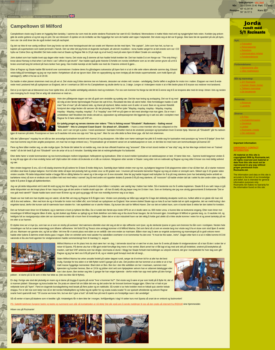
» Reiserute (245, 102)
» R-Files (244, 117)
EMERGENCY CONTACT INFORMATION (246, 148)
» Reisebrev (245, 50)
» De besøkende (248, 91)
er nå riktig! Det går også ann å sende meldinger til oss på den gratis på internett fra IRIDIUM (138, 304)
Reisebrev (27, 17)
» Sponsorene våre (249, 67)
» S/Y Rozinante (248, 82)
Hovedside (13, 17)
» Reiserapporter (248, 47)
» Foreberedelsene (249, 56)
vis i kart (259, 2)
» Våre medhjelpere (249, 71)
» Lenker (244, 126)
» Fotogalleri (246, 44)
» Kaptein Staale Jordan (251, 85)
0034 (12, 1)
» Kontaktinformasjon (250, 120)
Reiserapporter (42, 17)
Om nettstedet (60, 17)
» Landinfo (245, 106)
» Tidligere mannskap (250, 88)
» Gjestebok (245, 123)
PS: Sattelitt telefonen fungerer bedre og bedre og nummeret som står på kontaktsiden (51, 304)
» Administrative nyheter (251, 53)
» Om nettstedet (247, 133)
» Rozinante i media (249, 130)
